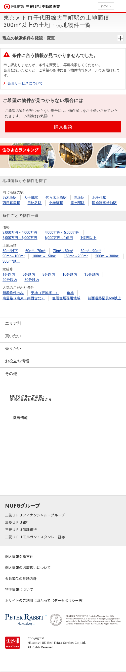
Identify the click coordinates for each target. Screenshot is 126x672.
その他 (11, 373)
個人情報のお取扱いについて (28, 567)
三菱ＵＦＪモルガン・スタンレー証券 (35, 537)
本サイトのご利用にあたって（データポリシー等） (45, 600)
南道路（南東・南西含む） (24, 298)
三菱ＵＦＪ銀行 (17, 522)
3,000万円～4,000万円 (20, 232)
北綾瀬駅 (56, 203)
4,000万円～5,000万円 (62, 232)
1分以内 (9, 274)
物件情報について (19, 589)
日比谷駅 (34, 203)
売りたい (13, 348)
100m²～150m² (44, 256)
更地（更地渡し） (45, 293)
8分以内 (49, 274)
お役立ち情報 (17, 361)
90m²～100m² (14, 256)
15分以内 (91, 274)
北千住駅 (99, 198)
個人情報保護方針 (19, 556)
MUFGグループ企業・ (31, 398)
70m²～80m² (63, 251)
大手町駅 (31, 198)
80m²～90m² (90, 251)
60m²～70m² (35, 251)
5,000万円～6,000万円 (20, 238)
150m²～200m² (76, 256)
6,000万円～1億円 (59, 238)
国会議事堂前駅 (104, 203)
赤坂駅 (79, 198)
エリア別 (13, 323)
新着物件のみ (13, 293)
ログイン (106, 6)
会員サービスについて (25, 83)
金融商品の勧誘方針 (21, 578)
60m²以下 (10, 251)
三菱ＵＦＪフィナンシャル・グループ (35, 515)
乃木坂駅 (10, 198)
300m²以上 (11, 261)
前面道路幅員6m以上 (104, 298)
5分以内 (28, 274)
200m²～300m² (107, 256)
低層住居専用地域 (66, 298)
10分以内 (69, 274)
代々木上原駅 (56, 198)
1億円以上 (88, 238)
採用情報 (20, 417)
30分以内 (31, 280)
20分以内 (10, 280)
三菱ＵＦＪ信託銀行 (21, 529)
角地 (70, 293)
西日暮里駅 (11, 203)
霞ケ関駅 (77, 203)
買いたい (13, 336)
